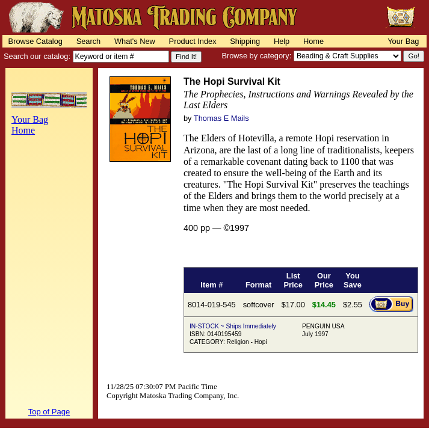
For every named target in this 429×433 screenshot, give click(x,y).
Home (313, 41)
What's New (134, 41)
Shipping (245, 41)
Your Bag (403, 41)
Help (281, 41)
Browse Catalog (35, 41)
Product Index (193, 41)
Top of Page (49, 411)
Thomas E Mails (221, 118)
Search (88, 41)
